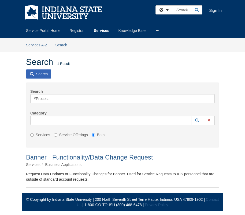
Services (101, 30)
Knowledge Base (132, 30)
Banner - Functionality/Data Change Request (89, 157)
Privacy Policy (156, 205)
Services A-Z (36, 45)
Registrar (77, 30)
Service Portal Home (43, 30)
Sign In (215, 10)
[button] (197, 120)
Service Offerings (71, 135)
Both (98, 135)
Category (38, 113)
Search (63, 44)
